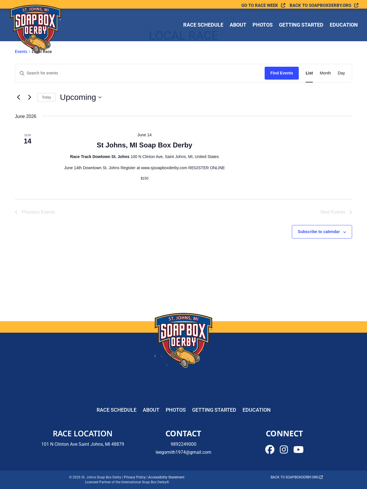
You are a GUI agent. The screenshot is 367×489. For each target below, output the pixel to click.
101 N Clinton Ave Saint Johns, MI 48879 (82, 444)
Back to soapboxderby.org (320, 5)
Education (344, 25)
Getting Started (301, 25)
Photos (263, 25)
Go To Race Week (259, 5)
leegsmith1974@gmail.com (183, 452)
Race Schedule (203, 25)
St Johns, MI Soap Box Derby (144, 145)
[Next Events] (29, 97)
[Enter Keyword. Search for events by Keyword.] (140, 73)
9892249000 (183, 444)
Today (46, 97)
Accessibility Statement (166, 477)
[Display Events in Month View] (325, 73)
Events (21, 51)
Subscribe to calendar (319, 231)
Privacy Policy (135, 477)
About (238, 25)
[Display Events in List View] (309, 73)
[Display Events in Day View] (341, 73)
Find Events (281, 73)
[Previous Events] (18, 97)
